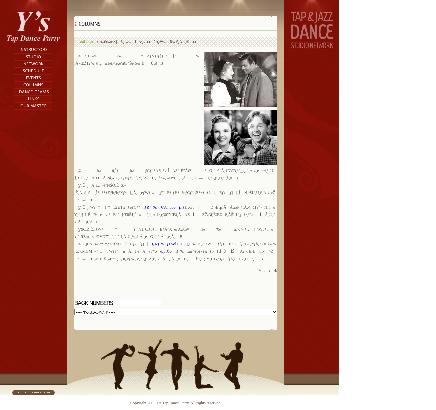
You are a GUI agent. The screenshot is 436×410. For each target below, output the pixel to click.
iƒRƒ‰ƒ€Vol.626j (168, 244)
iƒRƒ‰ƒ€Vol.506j (160, 207)
